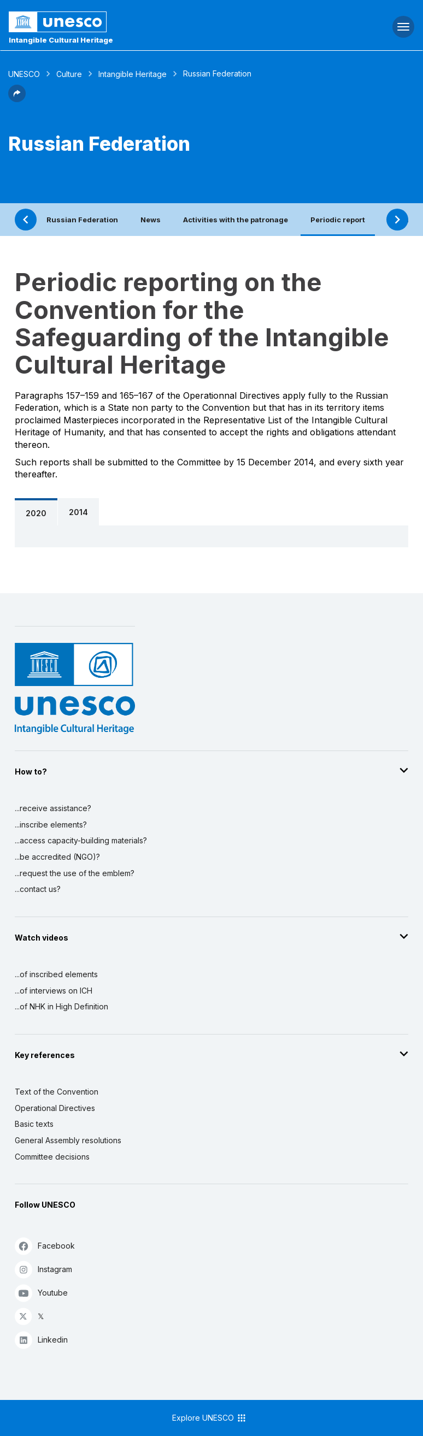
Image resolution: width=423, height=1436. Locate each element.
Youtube (41, 1292)
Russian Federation (82, 219)
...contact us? (38, 889)
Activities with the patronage (235, 219)
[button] (17, 98)
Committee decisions (52, 1156)
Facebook (45, 1245)
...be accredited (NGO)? (57, 856)
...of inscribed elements (56, 974)
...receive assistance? (53, 808)
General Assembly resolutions (68, 1140)
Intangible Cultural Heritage (61, 40)
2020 (36, 513)
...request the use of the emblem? (74, 873)
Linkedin (41, 1339)
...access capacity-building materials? (81, 840)
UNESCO (24, 74)
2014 (78, 512)
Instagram (43, 1269)
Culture (69, 74)
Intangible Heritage (132, 74)
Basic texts (34, 1123)
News (150, 219)
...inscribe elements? (51, 824)
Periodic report (337, 219)
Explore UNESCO (209, 1418)
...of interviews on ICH (53, 990)
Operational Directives (55, 1108)
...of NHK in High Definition (61, 1006)
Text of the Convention (56, 1091)
